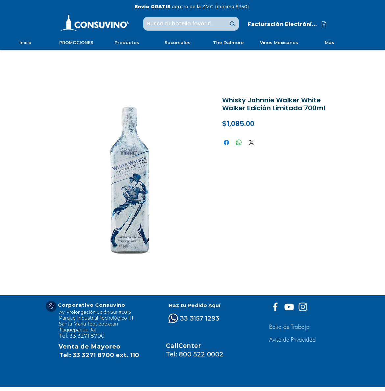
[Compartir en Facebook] (226, 142)
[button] (293, 339)
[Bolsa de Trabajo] (290, 326)
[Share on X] (251, 142)
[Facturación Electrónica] (287, 24)
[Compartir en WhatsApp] (239, 142)
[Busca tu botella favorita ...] (181, 24)
